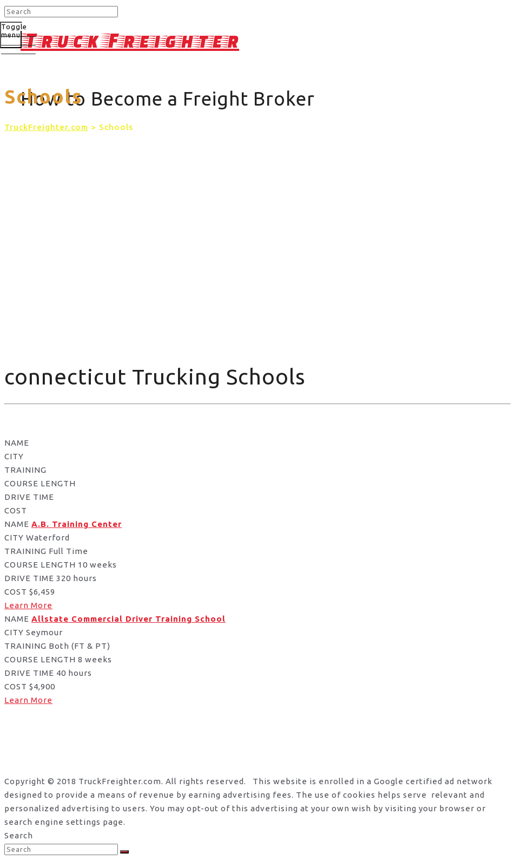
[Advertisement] (257, 274)
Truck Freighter (130, 39)
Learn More (28, 605)
